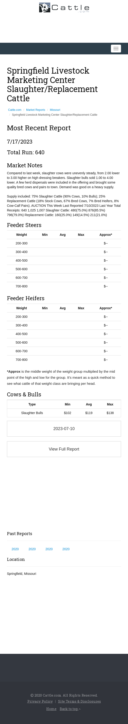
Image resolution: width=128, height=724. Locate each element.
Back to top (70, 709)
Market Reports (35, 110)
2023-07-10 (64, 428)
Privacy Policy (40, 701)
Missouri (55, 110)
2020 (15, 549)
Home (51, 709)
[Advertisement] (64, 494)
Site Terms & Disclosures (79, 701)
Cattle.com (14, 110)
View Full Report (64, 449)
